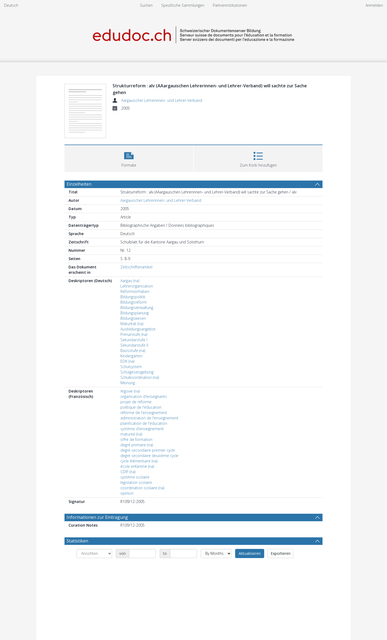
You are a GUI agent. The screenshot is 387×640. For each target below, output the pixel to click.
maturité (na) (131, 434)
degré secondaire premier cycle (147, 450)
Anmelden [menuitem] (374, 5)
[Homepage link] (193, 34)
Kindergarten (131, 355)
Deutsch (11, 5)
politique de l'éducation (141, 407)
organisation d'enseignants (143, 396)
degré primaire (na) (136, 444)
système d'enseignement (142, 428)
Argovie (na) (130, 391)
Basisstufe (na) (132, 350)
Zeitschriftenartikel (136, 266)
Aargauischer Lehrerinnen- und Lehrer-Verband (161, 100)
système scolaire (134, 477)
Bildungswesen (133, 318)
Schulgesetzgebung (136, 372)
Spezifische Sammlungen (182, 5)
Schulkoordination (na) (139, 377)
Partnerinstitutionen (230, 5)
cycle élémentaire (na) (138, 460)
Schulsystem (131, 366)
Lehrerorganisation (136, 286)
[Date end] (183, 553)
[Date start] (142, 553)
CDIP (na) (127, 471)
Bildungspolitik (132, 296)
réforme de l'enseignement (143, 412)
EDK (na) (127, 361)
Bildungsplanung (134, 312)
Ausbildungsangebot (138, 329)
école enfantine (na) (137, 466)
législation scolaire (136, 482)
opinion (127, 493)
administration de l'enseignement (149, 417)
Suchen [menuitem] (146, 5)
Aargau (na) (129, 280)
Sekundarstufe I (133, 339)
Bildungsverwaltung (136, 307)
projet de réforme (136, 401)
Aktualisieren (250, 553)
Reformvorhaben (134, 291)
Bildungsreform (133, 302)
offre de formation (136, 439)
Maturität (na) (131, 323)
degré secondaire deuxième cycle (149, 455)
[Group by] (94, 553)
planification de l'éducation (143, 423)
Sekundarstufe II (134, 345)
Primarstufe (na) (133, 334)
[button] (128, 158)
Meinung (127, 382)
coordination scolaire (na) (142, 487)
